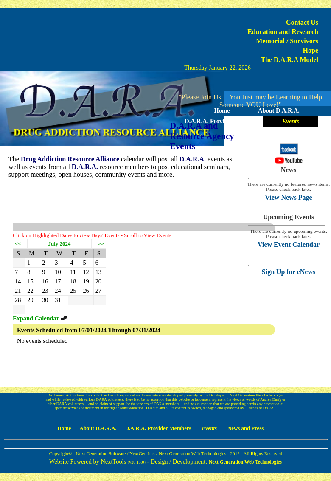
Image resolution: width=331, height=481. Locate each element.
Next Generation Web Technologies (245, 461)
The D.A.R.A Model (289, 59)
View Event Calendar (289, 244)
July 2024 (59, 243)
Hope (310, 50)
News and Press (250, 131)
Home (222, 110)
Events (290, 121)
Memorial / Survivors (287, 41)
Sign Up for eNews (288, 271)
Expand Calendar (40, 318)
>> (101, 243)
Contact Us (302, 22)
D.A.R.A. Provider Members (222, 121)
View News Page (288, 197)
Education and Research (282, 31)
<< (18, 243)
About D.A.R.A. (279, 110)
